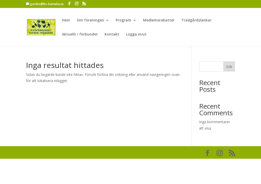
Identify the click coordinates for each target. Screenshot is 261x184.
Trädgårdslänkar (196, 20)
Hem (66, 20)
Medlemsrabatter (159, 20)
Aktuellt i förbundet (80, 34)
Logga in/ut (136, 34)
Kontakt (112, 34)
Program (123, 20)
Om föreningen (90, 20)
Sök (229, 66)
